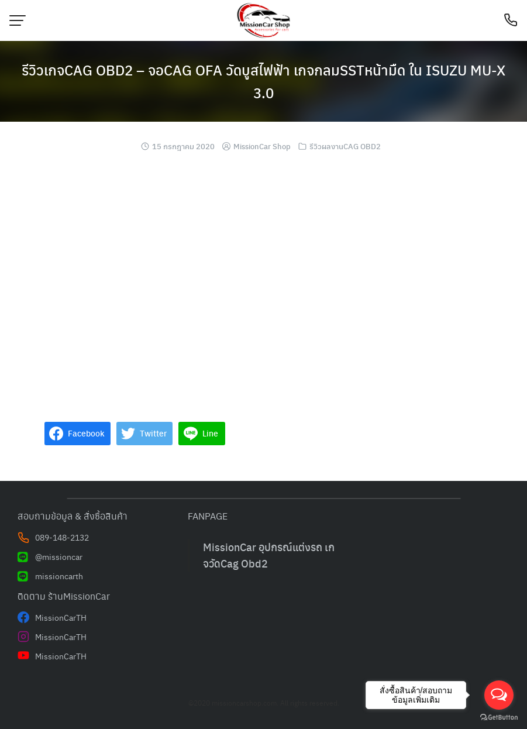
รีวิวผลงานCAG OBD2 (345, 146)
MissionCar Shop (262, 146)
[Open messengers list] (499, 695)
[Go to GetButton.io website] (499, 717)
